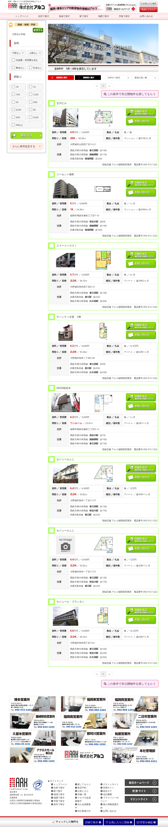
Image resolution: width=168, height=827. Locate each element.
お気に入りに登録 (119, 822)
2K (17, 102)
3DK (18, 117)
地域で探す (64, 16)
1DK (18, 94)
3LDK (35, 117)
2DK (35, 102)
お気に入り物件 (148, 3)
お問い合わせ (146, 16)
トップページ (22, 16)
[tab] (26, 146)
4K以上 (19, 124)
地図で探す (103, 16)
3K (34, 109)
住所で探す (43, 16)
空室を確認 (146, 822)
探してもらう (148, 9)
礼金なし (37, 67)
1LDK (35, 94)
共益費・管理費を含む (27, 60)
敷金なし (20, 67)
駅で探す (84, 16)
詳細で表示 (93, 822)
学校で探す (124, 16)
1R (17, 86)
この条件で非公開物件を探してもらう (130, 94)
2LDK (18, 109)
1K (34, 86)
